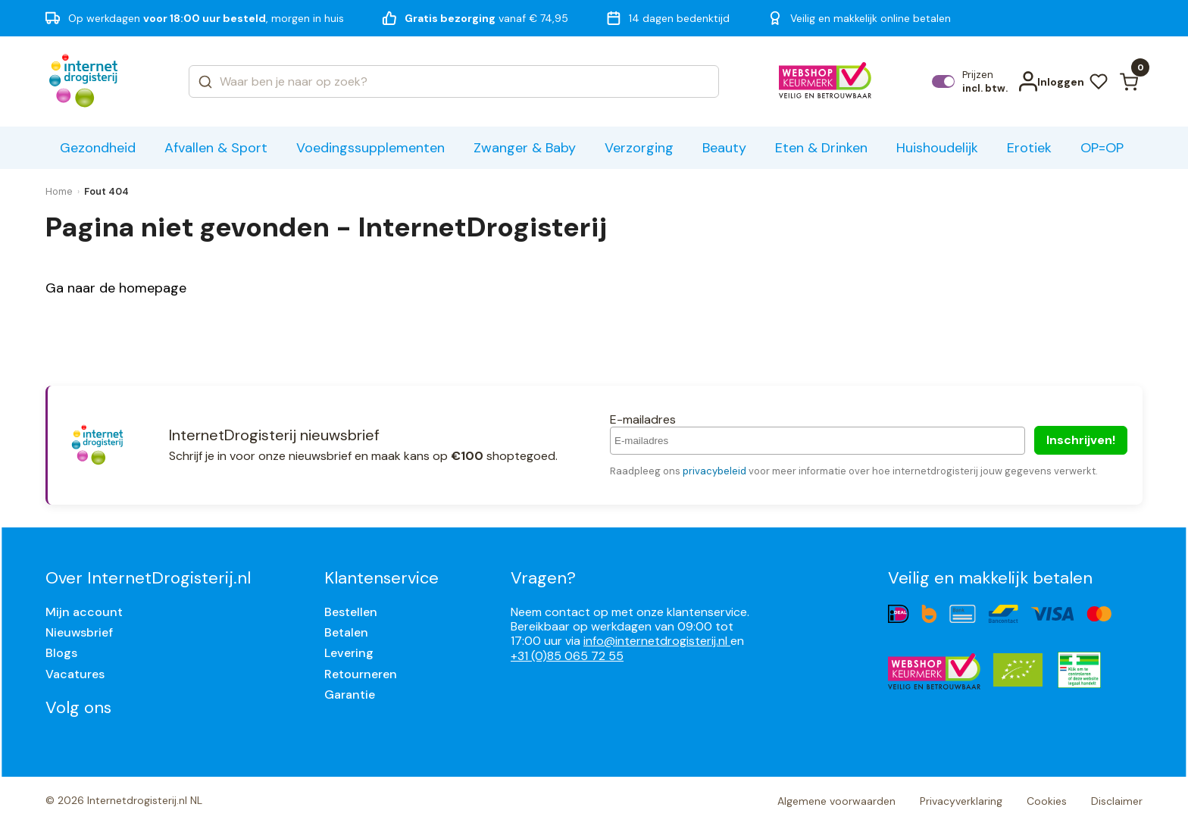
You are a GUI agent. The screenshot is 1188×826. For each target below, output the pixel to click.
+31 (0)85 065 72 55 (567, 656)
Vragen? (543, 578)
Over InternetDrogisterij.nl (148, 578)
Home (59, 191)
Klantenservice (381, 578)
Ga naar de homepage (115, 288)
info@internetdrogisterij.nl (656, 641)
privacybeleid (714, 471)
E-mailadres (643, 419)
